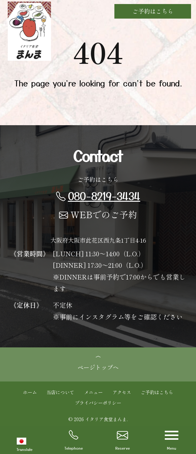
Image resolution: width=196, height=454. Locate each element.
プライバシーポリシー (98, 402)
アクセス (122, 392)
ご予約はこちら (152, 11)
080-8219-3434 (98, 195)
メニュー (93, 392)
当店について (60, 392)
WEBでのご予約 (98, 214)
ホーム (30, 392)
